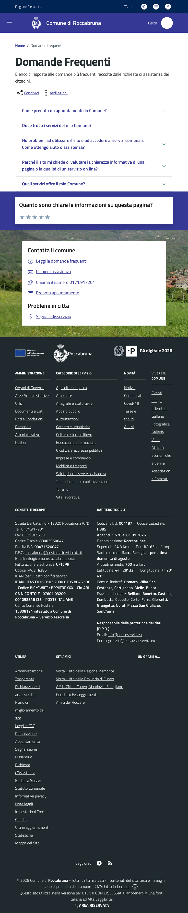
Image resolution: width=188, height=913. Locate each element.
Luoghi (157, 400)
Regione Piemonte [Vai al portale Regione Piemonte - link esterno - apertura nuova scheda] (28, 6)
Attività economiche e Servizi (161, 455)
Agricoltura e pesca (71, 388)
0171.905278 (33, 535)
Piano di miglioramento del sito (30, 710)
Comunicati (133, 395)
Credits (20, 819)
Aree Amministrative (32, 395)
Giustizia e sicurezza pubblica (79, 450)
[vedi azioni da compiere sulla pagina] (55, 93)
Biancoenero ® (135, 893)
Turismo (62, 489)
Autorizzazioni (67, 419)
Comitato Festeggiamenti (76, 694)
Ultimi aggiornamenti (32, 827)
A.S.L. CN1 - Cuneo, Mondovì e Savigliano (89, 687)
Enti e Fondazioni (29, 419)
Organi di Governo (29, 388)
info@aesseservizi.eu (125, 634)
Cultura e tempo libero (74, 434)
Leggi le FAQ (25, 726)
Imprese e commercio (73, 458)
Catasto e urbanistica (73, 427)
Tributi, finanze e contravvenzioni (82, 481)
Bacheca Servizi (28, 780)
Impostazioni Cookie (31, 812)
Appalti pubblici (68, 411)
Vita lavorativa (68, 497)
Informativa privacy (31, 796)
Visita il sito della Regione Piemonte (85, 671)
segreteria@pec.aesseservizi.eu (130, 640)
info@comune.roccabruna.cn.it (50, 558)
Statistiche (24, 835)
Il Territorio (160, 408)
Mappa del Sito (27, 843)
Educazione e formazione (76, 442)
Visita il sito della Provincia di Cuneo (85, 679)
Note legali (24, 804)
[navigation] (10, 22)
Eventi (157, 393)
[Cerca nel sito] (167, 23)
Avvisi (129, 427)
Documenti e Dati (29, 411)
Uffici (19, 403)
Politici (20, 442)
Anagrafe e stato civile (74, 403)
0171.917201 (32, 529)
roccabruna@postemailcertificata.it (53, 552)
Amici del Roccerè (70, 702)
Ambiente (64, 395)
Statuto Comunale (30, 788)
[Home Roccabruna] (63, 23)
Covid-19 (131, 403)
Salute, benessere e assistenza (81, 474)
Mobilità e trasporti (71, 466)
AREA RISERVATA (91, 905)
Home (20, 45)
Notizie (129, 388)
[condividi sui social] (27, 93)
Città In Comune (117, 886)
